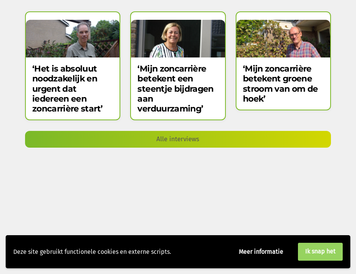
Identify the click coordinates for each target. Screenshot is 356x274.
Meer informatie (261, 251)
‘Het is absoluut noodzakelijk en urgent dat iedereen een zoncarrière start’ (67, 89)
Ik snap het (320, 251)
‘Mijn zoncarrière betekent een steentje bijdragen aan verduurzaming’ (175, 89)
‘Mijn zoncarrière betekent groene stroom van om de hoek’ (280, 84)
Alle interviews (177, 139)
